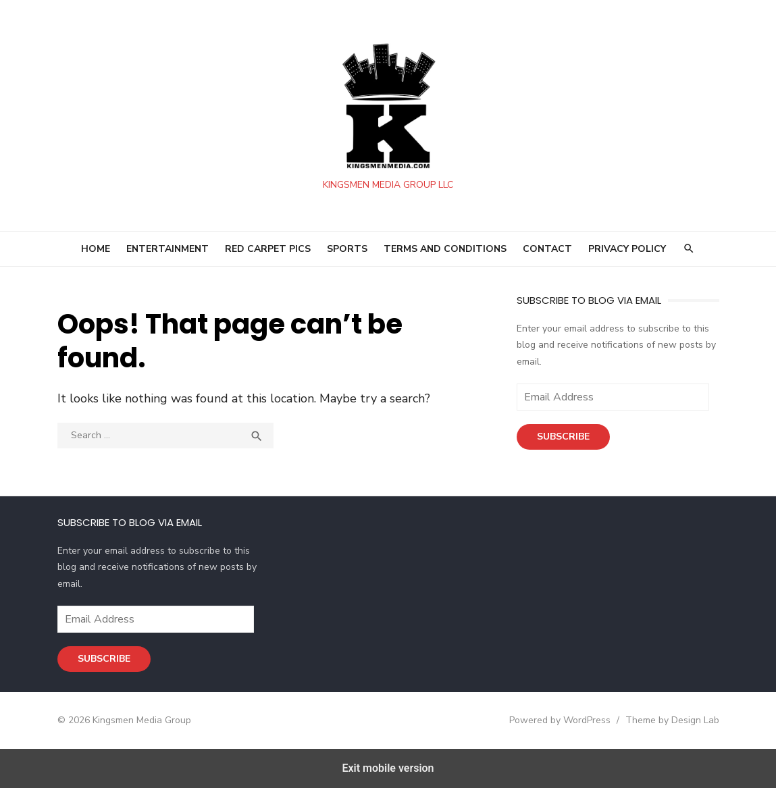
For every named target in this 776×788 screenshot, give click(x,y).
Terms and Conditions (445, 248)
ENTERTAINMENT (167, 248)
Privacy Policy (627, 248)
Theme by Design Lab (672, 720)
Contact (547, 248)
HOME (95, 248)
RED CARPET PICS (268, 248)
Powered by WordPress (560, 720)
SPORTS (347, 248)
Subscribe (563, 436)
